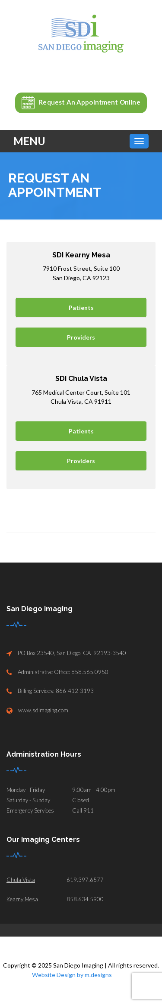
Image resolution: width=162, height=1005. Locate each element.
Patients (81, 307)
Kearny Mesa (22, 899)
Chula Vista (20, 879)
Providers (81, 337)
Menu (29, 141)
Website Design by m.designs (72, 974)
